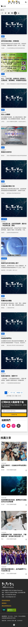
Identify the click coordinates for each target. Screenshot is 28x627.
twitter (5, 13)
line (11, 13)
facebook (2, 13)
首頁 (2, 10)
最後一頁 (19, 392)
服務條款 (4, 603)
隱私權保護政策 (6, 600)
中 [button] (15, 13)
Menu (2, 2)
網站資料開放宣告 (6, 605)
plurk (8, 13)
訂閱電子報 (14, 414)
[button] (26, 2)
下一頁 (13, 392)
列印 (18, 13)
